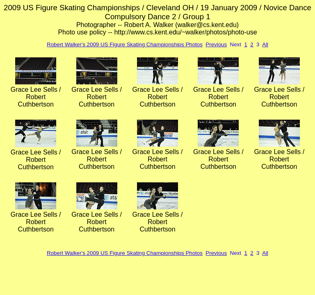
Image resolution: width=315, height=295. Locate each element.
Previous (216, 44)
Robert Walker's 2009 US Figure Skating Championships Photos (125, 44)
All (265, 44)
